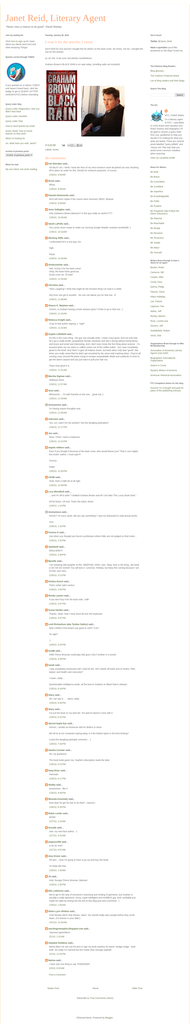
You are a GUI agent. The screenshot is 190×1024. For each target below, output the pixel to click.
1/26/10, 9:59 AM (57, 203)
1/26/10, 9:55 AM (57, 189)
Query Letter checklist (16, 116)
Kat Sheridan (55, 163)
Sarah (51, 665)
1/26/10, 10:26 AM (58, 258)
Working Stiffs (55, 238)
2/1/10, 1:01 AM (56, 936)
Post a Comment (57, 974)
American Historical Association (165, 375)
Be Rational (156, 218)
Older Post (137, 988)
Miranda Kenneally (58, 799)
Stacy (51, 695)
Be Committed (157, 181)
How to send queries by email (20, 126)
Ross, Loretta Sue (159, 321)
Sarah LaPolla (55, 223)
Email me (178, 50)
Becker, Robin (157, 267)
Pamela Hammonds (58, 195)
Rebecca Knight (56, 320)
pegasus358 (54, 842)
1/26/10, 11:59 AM (58, 398)
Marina (51, 960)
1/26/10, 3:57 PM (57, 603)
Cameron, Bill (157, 272)
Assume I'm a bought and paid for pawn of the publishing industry (167, 389)
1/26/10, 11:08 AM (58, 299)
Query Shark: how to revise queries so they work (19, 132)
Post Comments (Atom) (101, 998)
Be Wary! (154, 247)
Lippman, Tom (157, 306)
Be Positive (156, 206)
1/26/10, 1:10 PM (57, 505)
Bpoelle (52, 561)
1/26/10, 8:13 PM (57, 764)
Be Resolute (156, 233)
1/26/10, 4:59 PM (57, 659)
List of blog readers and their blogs (167, 80)
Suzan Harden (55, 610)
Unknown (53, 419)
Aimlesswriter (55, 264)
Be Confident (156, 186)
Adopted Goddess (57, 943)
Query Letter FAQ (14, 121)
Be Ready (155, 228)
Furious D (53, 532)
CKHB (51, 477)
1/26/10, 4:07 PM (57, 618)
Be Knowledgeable (159, 196)
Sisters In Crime (158, 365)
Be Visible (155, 242)
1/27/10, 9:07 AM (57, 849)
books (56, 149)
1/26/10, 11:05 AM (58, 279)
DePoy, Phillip (157, 287)
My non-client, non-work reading (21, 169)
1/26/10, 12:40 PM (58, 471)
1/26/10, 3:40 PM (57, 589)
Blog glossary (157, 71)
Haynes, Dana (157, 291)
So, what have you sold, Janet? (21, 143)
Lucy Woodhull (56, 491)
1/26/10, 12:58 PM (58, 485)
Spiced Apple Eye (57, 723)
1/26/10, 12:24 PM (58, 441)
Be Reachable (157, 223)
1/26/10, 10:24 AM (58, 232)
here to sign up (18, 41)
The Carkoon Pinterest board (164, 75)
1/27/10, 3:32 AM (57, 835)
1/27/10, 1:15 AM (57, 821)
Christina (53, 285)
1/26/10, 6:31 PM (57, 717)
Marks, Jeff (155, 311)
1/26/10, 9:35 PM (57, 807)
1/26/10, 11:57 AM (58, 384)
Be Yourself (156, 252)
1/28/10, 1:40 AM (57, 870)
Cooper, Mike (156, 277)
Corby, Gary (156, 282)
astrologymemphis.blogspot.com (65, 928)
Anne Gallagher (56, 209)
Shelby (52, 784)
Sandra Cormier (56, 750)
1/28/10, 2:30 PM (57, 884)
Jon (50, 433)
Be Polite (154, 201)
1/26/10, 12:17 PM (58, 427)
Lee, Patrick (156, 301)
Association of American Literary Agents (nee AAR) (166, 351)
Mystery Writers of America (163, 370)
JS (49, 876)
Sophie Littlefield (57, 334)
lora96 (51, 651)
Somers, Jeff (156, 325)
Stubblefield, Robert (160, 330)
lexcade (52, 827)
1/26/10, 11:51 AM (58, 370)
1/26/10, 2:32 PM (57, 540)
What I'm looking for (15, 138)
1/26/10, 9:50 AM (57, 174)
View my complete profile (162, 158)
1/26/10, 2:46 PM (57, 554)
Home (95, 988)
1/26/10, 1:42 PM (57, 526)
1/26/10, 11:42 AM (58, 328)
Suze (51, 390)
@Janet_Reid (165, 41)
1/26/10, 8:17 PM (57, 778)
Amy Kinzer (54, 856)
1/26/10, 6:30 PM (57, 703)
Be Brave (155, 177)
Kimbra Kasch (55, 581)
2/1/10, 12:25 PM (57, 954)
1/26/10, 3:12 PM (57, 575)
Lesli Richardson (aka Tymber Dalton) (68, 624)
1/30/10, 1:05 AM (57, 905)
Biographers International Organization (162, 359)
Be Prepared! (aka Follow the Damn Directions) (164, 212)
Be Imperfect (156, 191)
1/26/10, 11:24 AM (58, 313)
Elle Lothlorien (56, 891)
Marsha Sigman (56, 376)
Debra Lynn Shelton (58, 911)
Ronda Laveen (55, 595)
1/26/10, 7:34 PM (57, 744)
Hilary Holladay (157, 296)
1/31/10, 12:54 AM (58, 922)
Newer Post (53, 988)
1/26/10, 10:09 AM (58, 217)
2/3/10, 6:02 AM (56, 968)
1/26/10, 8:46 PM (57, 793)
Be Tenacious (157, 238)
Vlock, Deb (155, 335)
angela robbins (56, 447)
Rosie (51, 181)
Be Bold (154, 172)
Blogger (109, 1017)
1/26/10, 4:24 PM (57, 644)
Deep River (54, 770)
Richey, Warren (157, 316)
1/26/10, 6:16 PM (57, 688)
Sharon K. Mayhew (58, 305)
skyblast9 (53, 547)
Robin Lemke (55, 813)
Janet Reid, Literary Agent (56, 18)
